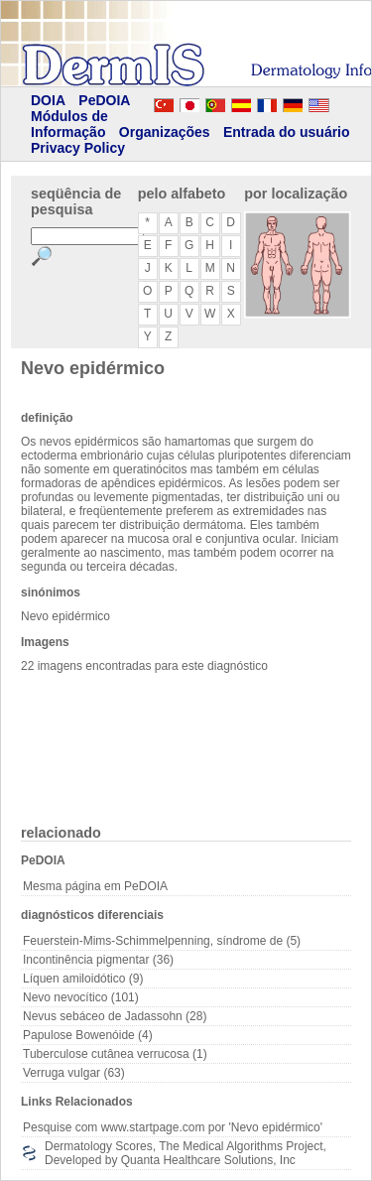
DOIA (48, 100)
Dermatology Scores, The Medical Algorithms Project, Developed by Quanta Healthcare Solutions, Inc (185, 1153)
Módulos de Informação (69, 124)
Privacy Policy (78, 148)
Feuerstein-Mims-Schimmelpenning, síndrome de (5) (162, 941)
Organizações (164, 132)
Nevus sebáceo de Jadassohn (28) (114, 1016)
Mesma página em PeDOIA (95, 886)
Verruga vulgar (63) (74, 1073)
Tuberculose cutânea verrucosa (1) (115, 1054)
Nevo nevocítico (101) (81, 997)
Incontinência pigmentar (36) (98, 960)
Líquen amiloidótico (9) (83, 978)
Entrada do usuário (286, 132)
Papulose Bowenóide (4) (88, 1035)
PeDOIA (104, 100)
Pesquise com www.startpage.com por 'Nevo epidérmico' (172, 1127)
